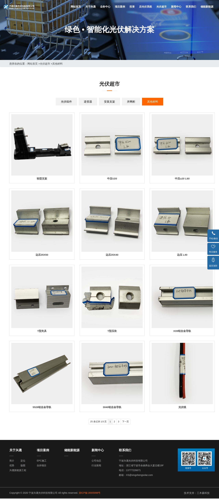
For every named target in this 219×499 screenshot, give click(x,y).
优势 (11, 466)
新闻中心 (176, 6)
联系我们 (191, 6)
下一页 (129, 421)
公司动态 (96, 461)
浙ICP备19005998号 (90, 493)
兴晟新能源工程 (17, 471)
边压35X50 (42, 254)
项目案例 (120, 6)
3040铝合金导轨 (112, 407)
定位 (23, 461)
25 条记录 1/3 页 (95, 421)
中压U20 (112, 178)
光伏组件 (66, 101)
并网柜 (131, 101)
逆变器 (88, 101)
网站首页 (76, 6)
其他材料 (57, 63)
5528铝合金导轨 (42, 407)
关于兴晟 (90, 6)
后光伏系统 (145, 6)
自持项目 (41, 466)
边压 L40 (182, 254)
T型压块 (112, 330)
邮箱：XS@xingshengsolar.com (136, 475)
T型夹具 (42, 330)
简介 (11, 461)
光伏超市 (161, 6)
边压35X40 (112, 254)
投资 (132, 6)
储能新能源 (207, 6)
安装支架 (109, 101)
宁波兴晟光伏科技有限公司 (133, 461)
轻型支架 (42, 178)
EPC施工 (42, 461)
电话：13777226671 (130, 471)
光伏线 (182, 407)
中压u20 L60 (182, 178)
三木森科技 (203, 493)
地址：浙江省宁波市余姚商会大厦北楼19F (141, 466)
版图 (23, 466)
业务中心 (105, 6)
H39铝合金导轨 (182, 330)
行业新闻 (96, 466)
